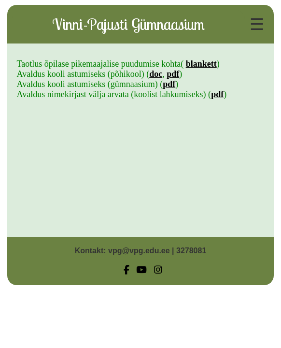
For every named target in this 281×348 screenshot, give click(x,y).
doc (155, 74)
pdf (173, 74)
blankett (201, 64)
